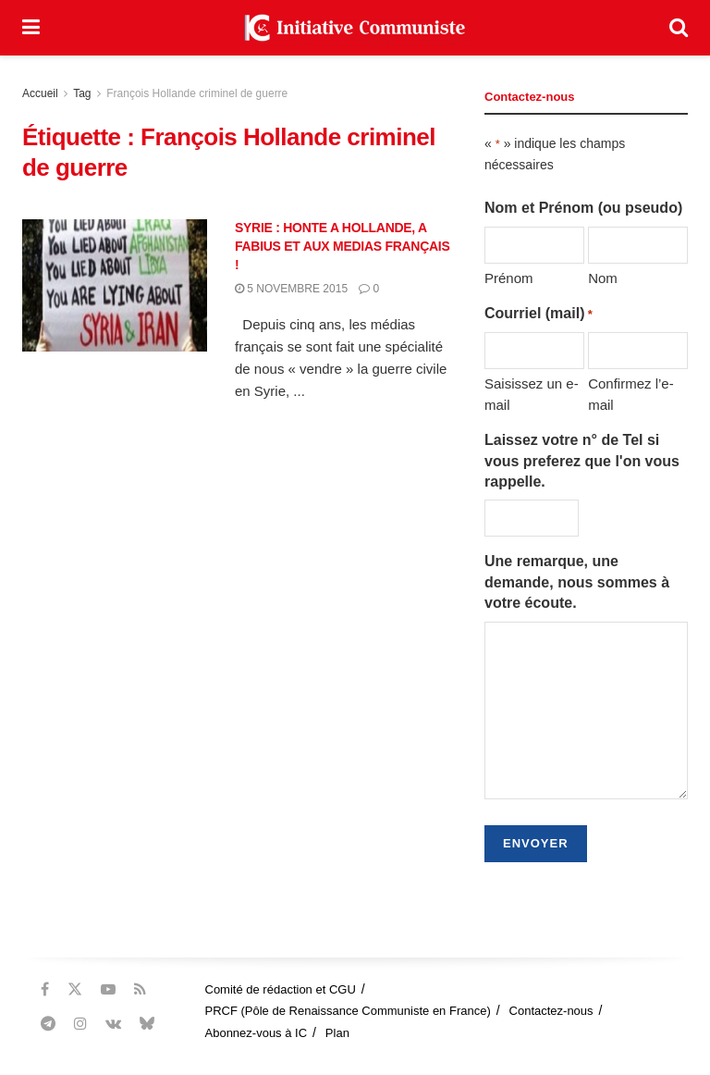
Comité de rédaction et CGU (280, 989)
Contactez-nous (551, 1011)
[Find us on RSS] (140, 989)
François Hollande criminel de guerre (197, 93)
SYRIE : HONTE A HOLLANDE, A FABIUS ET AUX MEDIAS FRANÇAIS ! (342, 245)
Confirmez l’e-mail (631, 394)
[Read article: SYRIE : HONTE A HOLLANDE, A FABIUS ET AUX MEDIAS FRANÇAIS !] (114, 285)
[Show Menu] (31, 28)
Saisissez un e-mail (531, 394)
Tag (82, 93)
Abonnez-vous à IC (256, 1033)
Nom (603, 278)
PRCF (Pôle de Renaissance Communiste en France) (348, 1011)
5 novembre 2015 (291, 288)
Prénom (508, 278)
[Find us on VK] (113, 1023)
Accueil (40, 93)
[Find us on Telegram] (48, 1023)
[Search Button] (678, 28)
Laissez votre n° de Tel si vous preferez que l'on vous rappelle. (581, 460)
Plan (337, 1033)
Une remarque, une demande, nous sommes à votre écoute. (576, 582)
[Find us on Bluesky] (147, 1024)
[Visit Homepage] (355, 27)
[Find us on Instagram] (80, 1023)
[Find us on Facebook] (45, 989)
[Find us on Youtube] (108, 989)
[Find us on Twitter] (74, 989)
